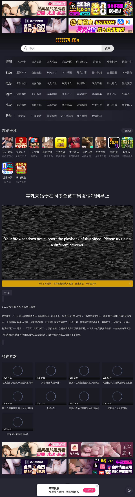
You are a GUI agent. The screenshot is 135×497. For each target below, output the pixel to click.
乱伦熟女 (112, 83)
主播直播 (112, 72)
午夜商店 (37, 115)
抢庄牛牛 (127, 61)
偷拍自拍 (37, 83)
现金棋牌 (112, 61)
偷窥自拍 (22, 94)
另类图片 (127, 94)
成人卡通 (52, 83)
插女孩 (21, 115)
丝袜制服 (97, 72)
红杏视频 (82, 115)
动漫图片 (67, 94)
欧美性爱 (67, 83)
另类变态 (127, 83)
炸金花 (97, 61)
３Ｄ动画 (67, 72)
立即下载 (89, 490)
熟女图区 (112, 94)
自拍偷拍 (37, 72)
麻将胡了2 (81, 61)
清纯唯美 (97, 94)
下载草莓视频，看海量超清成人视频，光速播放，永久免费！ (84, 283)
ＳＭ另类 (127, 72)
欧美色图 (52, 94)
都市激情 (22, 105)
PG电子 (22, 61)
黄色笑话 (112, 105)
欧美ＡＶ (52, 72)
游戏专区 (67, 61)
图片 (9, 94)
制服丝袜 (82, 83)
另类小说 (97, 105)
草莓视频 (52, 115)
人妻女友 (52, 105)
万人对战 (52, 61)
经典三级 (97, 83)
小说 (9, 105)
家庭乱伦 (37, 105)
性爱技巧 (127, 105)
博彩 (9, 61)
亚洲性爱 (22, 83)
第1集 (7, 292)
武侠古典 (67, 105)
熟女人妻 (82, 72)
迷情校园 (82, 105)
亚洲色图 (37, 94)
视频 (9, 72)
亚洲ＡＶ (22, 72)
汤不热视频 (67, 115)
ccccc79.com (67, 40)
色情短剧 (97, 115)
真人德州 (37, 61)
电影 (9, 83)
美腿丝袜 (82, 94)
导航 (9, 116)
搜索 (107, 48)
